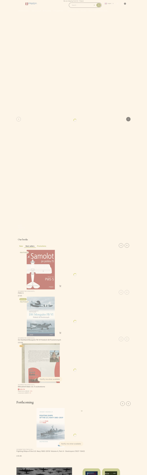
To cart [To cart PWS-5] (60, 286)
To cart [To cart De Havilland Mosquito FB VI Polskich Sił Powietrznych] (60, 333)
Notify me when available (50, 379)
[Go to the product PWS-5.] (41, 269)
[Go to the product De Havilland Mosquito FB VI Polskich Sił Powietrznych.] (41, 316)
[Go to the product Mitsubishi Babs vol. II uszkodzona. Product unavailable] (41, 363)
